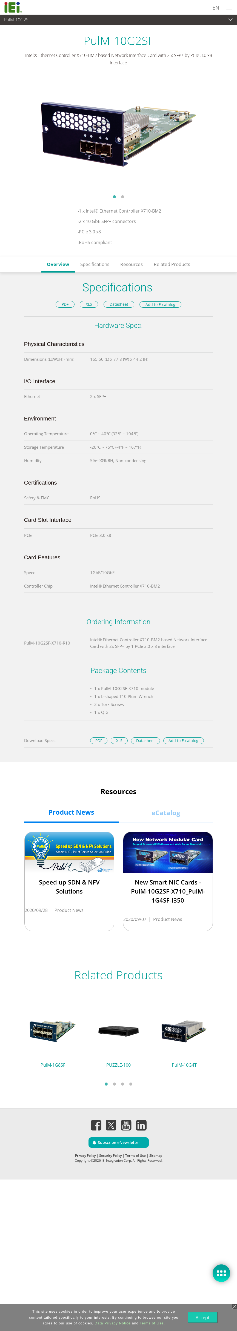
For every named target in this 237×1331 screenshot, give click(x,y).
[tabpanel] (118, 133)
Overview (58, 264)
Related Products (172, 264)
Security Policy (110, 1155)
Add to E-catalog (160, 304)
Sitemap (155, 1155)
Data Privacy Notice (112, 1323)
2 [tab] (122, 196)
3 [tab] (122, 1084)
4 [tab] (131, 1084)
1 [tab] (114, 196)
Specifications (94, 264)
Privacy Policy (85, 1155)
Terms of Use (135, 1155)
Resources (131, 264)
